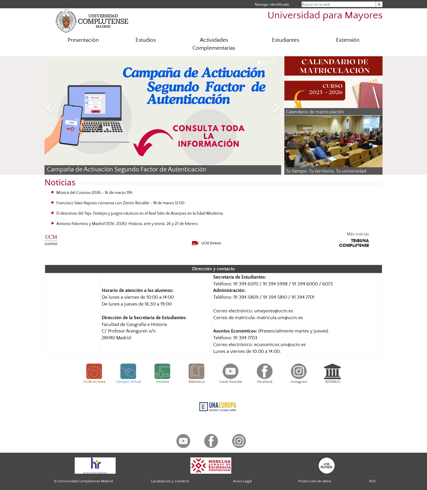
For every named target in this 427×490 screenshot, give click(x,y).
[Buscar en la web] (379, 4)
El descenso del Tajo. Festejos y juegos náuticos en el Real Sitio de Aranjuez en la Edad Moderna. (140, 213)
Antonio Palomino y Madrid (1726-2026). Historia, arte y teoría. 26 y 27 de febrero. (127, 223)
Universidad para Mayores (325, 15)
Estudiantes (285, 40)
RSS (372, 481)
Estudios (146, 40)
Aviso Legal (242, 481)
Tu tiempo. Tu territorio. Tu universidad (326, 171)
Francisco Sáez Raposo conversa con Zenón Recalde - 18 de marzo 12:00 (120, 203)
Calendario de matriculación (315, 112)
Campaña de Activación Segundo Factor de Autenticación (126, 169)
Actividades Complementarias (213, 44)
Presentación (83, 40)
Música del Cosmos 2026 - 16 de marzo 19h (94, 192)
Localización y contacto (170, 481)
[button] (62, 109)
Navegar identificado (272, 4)
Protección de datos (314, 481)
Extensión (347, 40)
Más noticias (358, 234)
